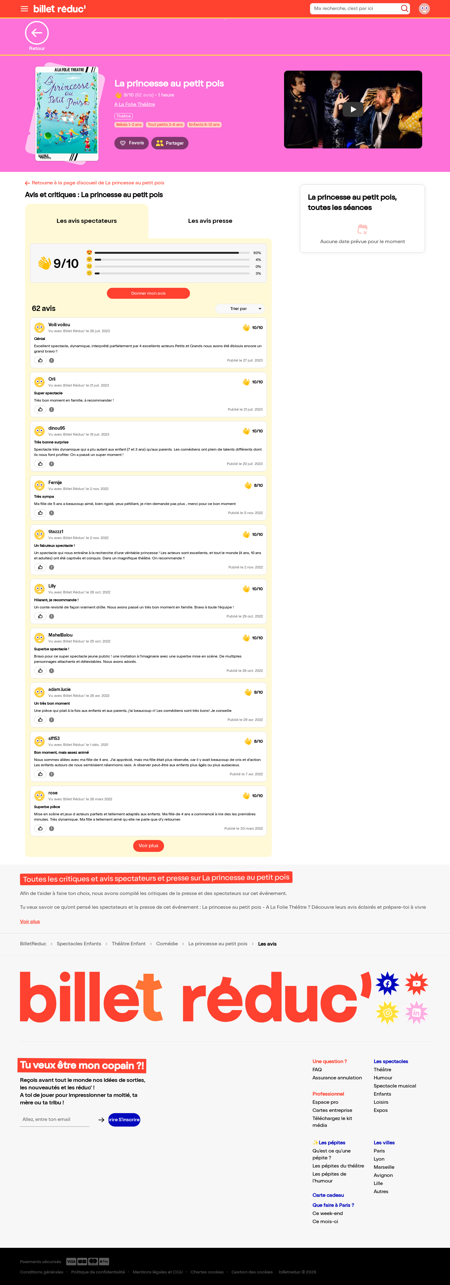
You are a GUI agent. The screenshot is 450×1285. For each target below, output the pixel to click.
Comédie (167, 944)
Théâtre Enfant (129, 944)
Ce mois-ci (325, 1222)
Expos (381, 1110)
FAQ (317, 1070)
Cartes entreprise (332, 1110)
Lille (378, 1184)
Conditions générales (41, 1272)
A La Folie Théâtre (134, 105)
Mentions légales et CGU (158, 1272)
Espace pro (325, 1102)
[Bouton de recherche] (404, 8)
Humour (383, 1078)
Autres (381, 1192)
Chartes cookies (207, 1272)
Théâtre (382, 1070)
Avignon (383, 1175)
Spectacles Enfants (79, 944)
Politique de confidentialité (98, 1272)
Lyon (379, 1159)
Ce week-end (327, 1214)
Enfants (382, 1094)
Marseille (384, 1167)
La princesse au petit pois (218, 944)
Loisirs (381, 1102)
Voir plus (30, 922)
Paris (379, 1151)
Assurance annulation (337, 1078)
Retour (37, 36)
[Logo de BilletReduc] (60, 8)
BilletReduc (33, 944)
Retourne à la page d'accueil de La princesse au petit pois (98, 183)
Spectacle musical (395, 1086)
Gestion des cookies (252, 1272)
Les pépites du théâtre (338, 1166)
